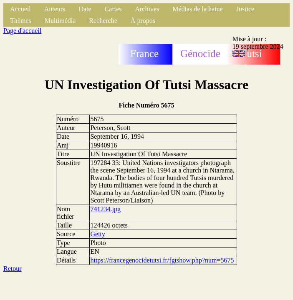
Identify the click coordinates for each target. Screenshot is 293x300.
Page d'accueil (22, 30)
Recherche (103, 20)
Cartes (113, 8)
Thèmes (20, 20)
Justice (245, 8)
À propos (143, 20)
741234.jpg (105, 208)
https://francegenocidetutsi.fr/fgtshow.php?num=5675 (162, 260)
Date (84, 8)
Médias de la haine (197, 8)
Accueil (20, 8)
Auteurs (55, 8)
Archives (147, 8)
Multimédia (60, 20)
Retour (12, 268)
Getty (97, 234)
